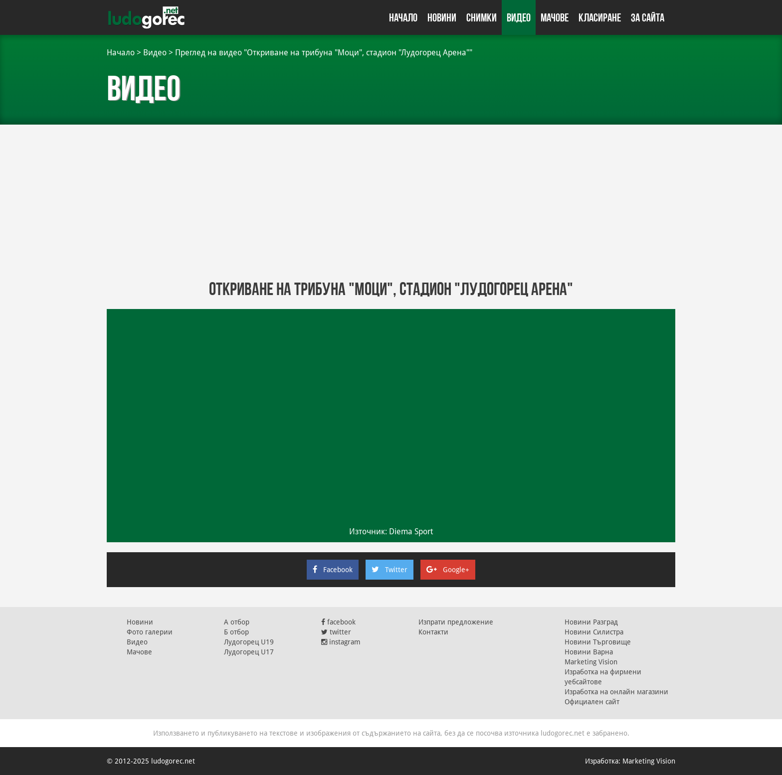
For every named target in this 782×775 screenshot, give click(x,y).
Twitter (389, 570)
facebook (338, 622)
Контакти (433, 632)
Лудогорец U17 (249, 652)
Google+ (447, 570)
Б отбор (236, 632)
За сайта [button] (647, 17)
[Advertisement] (391, 199)
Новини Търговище (598, 642)
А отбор (236, 622)
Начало (403, 17)
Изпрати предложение (455, 622)
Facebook (333, 570)
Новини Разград (591, 622)
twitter (336, 632)
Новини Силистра (594, 632)
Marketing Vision (591, 662)
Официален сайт (592, 702)
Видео (519, 17)
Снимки (481, 17)
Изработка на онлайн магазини (616, 692)
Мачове (555, 17)
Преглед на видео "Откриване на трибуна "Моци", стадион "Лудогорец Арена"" (323, 52)
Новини (441, 17)
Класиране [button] (600, 17)
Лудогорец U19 (249, 642)
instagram (341, 642)
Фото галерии (150, 632)
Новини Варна (589, 652)
